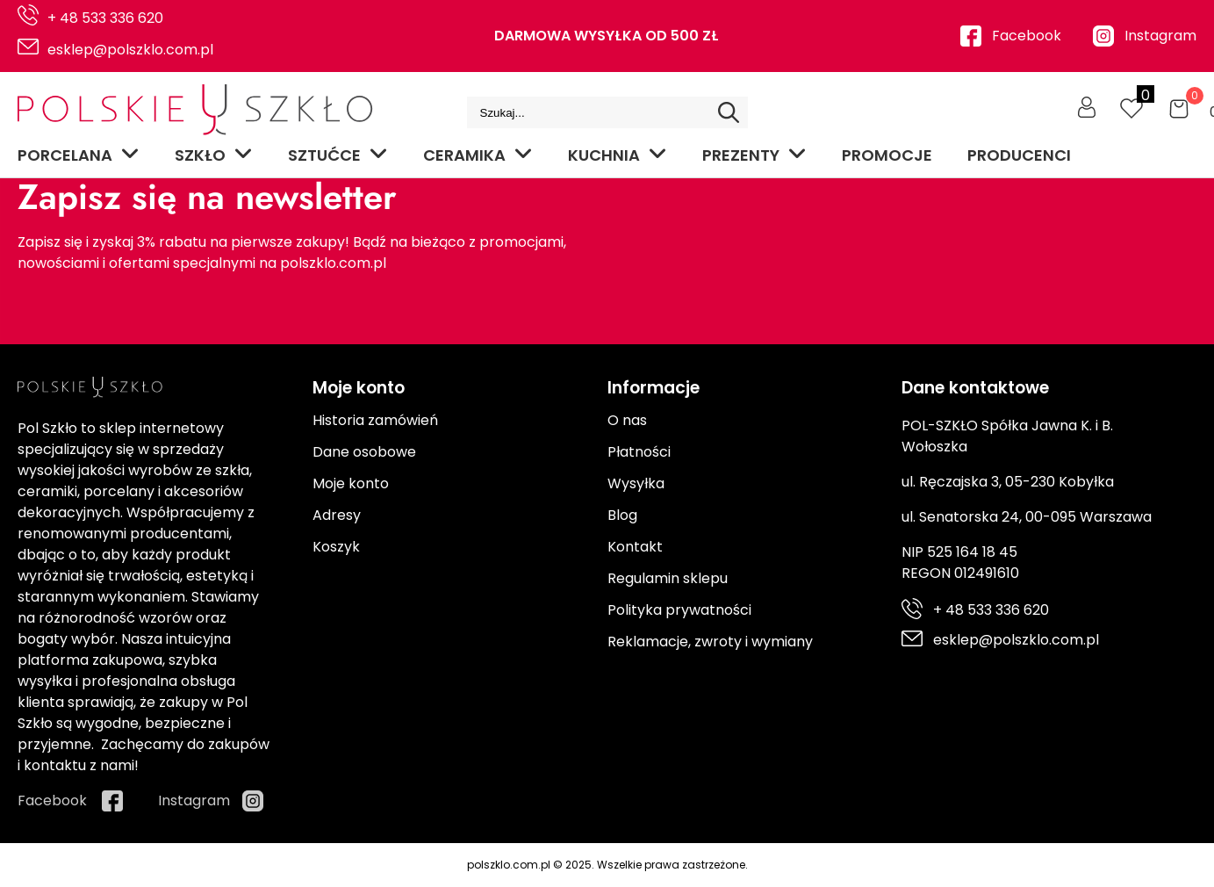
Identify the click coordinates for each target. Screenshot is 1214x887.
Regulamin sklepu (667, 578)
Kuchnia (617, 155)
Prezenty (754, 155)
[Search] (728, 112)
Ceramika (478, 155)
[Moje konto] (1086, 107)
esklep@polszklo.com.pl (130, 50)
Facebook (1026, 35)
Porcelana (79, 155)
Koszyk (336, 547)
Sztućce (338, 155)
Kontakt (635, 547)
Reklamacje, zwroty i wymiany (710, 641)
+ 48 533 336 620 (105, 18)
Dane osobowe (364, 452)
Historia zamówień (375, 420)
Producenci (1019, 155)
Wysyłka (635, 483)
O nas (627, 420)
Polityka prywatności (679, 610)
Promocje (887, 155)
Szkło (214, 155)
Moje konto (350, 483)
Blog (622, 515)
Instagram (1160, 35)
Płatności (639, 452)
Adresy (336, 515)
